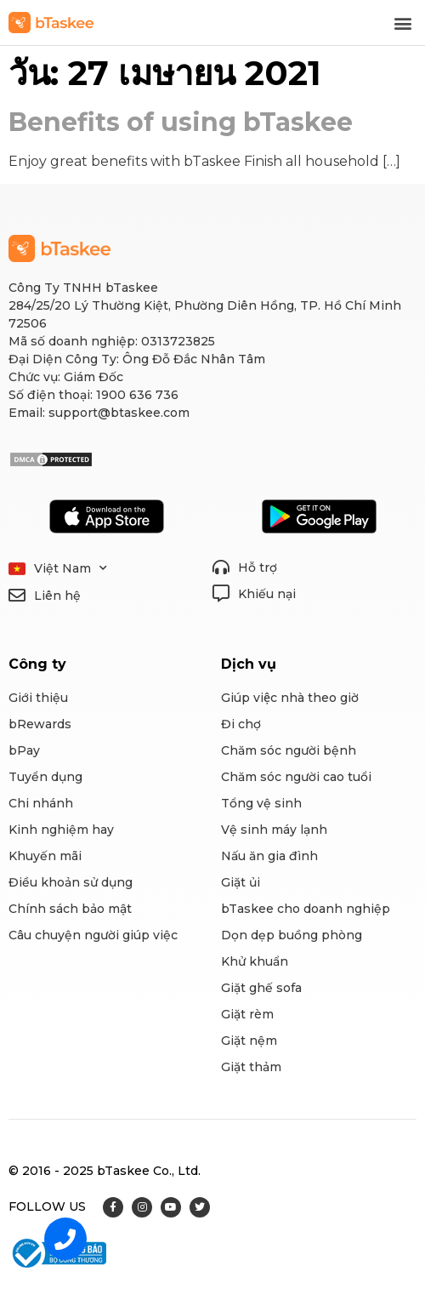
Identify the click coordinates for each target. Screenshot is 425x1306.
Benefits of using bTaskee (180, 122)
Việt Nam (70, 569)
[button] (402, 23)
